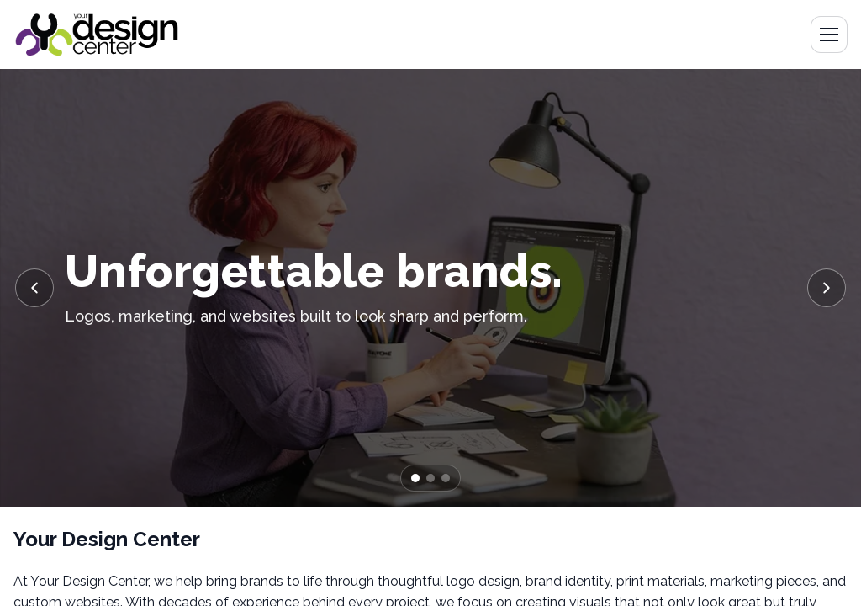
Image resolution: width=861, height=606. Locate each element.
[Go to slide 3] (445, 478)
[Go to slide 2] (430, 478)
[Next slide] (826, 287)
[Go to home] (96, 34)
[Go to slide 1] (415, 478)
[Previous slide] (34, 287)
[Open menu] (829, 34)
